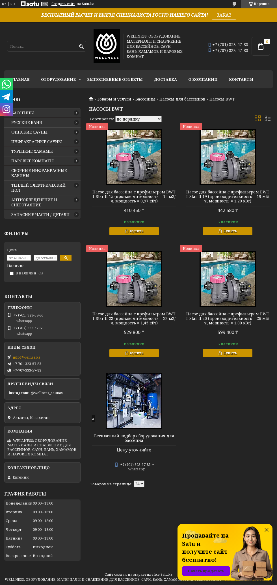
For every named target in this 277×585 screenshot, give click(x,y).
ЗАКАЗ (224, 15)
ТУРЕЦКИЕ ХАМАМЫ (32, 151)
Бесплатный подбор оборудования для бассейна (134, 438)
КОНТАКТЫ (241, 79)
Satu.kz (166, 574)
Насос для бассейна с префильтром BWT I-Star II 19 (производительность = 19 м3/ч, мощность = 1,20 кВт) (227, 196)
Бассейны (145, 99)
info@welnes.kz (26, 357)
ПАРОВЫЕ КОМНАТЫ (32, 160)
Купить (137, 230)
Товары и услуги (114, 99)
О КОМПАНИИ (203, 79)
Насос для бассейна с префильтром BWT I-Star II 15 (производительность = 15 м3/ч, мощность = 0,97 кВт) (134, 196)
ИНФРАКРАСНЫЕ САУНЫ (36, 141)
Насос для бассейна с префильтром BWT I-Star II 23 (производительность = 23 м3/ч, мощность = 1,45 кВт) (134, 318)
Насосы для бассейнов (182, 99)
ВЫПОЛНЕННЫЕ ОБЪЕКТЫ (115, 79)
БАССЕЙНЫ (22, 112)
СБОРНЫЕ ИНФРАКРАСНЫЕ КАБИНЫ (39, 173)
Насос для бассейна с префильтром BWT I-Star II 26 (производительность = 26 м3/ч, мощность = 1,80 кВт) (227, 318)
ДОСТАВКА (165, 79)
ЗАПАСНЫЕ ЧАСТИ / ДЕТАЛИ (40, 214)
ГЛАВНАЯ (20, 79)
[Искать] (81, 47)
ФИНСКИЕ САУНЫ (29, 132)
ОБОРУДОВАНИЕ (58, 79)
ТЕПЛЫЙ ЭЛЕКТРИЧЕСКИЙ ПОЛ (38, 188)
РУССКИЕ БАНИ (26, 122)
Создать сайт (63, 4)
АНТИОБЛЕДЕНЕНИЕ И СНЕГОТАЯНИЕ (34, 202)
